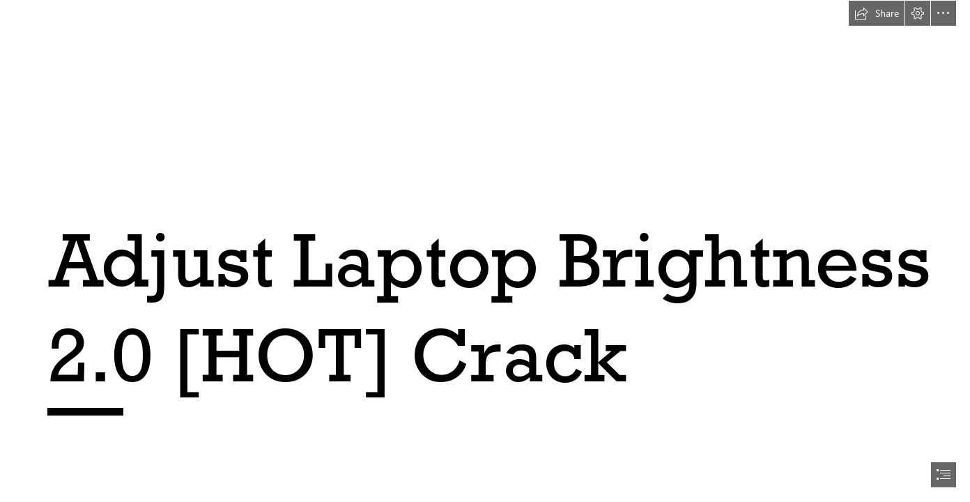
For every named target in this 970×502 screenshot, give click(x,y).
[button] (876, 13)
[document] (485, 251)
